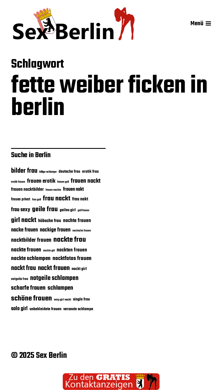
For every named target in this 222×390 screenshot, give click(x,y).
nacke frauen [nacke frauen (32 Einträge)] (24, 230)
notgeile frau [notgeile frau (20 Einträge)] (19, 279)
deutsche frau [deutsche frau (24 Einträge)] (69, 171)
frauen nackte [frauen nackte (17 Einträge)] (53, 190)
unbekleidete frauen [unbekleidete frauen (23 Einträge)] (45, 309)
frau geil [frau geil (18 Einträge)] (36, 199)
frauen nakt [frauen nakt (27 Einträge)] (73, 189)
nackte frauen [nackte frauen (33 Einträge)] (26, 250)
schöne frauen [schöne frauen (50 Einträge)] (31, 298)
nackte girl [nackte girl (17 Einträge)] (49, 251)
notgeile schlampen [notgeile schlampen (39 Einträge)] (54, 278)
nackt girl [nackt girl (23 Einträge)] (79, 269)
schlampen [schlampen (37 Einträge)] (60, 288)
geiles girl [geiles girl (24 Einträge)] (68, 210)
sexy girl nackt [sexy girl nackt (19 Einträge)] (62, 299)
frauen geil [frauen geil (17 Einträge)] (63, 182)
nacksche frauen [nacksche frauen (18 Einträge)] (81, 230)
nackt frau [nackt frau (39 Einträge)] (23, 268)
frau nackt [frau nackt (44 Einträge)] (56, 198)
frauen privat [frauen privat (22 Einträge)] (20, 199)
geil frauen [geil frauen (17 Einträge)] (83, 210)
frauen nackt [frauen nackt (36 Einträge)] (86, 181)
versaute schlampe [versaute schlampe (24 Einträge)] (78, 309)
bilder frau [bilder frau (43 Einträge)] (24, 171)
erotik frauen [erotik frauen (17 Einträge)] (18, 182)
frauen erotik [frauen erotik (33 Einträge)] (41, 181)
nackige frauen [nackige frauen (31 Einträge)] (55, 230)
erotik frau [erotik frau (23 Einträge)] (90, 172)
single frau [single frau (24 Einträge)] (81, 299)
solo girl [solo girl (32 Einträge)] (19, 308)
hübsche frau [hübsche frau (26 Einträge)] (49, 220)
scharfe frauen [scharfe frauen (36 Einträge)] (28, 288)
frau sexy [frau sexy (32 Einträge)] (20, 209)
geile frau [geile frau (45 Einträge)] (45, 209)
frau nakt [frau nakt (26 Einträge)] (80, 199)
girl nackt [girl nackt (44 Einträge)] (23, 220)
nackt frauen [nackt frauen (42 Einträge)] (54, 268)
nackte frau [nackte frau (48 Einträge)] (69, 240)
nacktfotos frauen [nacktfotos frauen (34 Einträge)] (72, 258)
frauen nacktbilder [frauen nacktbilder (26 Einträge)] (27, 189)
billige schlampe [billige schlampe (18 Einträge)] (48, 172)
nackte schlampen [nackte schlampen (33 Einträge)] (31, 258)
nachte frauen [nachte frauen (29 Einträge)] (77, 221)
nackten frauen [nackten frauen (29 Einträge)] (72, 250)
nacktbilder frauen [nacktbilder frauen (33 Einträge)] (31, 240)
